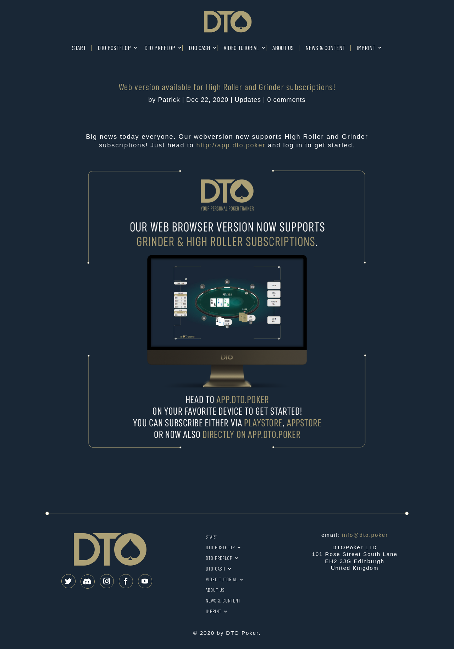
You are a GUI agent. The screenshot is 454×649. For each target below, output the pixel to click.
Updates (248, 99)
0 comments (286, 99)
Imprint (366, 48)
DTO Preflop (159, 48)
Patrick (169, 99)
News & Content (325, 48)
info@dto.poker (365, 535)
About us (283, 48)
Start (79, 48)
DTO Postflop (114, 48)
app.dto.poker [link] (230, 145)
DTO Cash (199, 48)
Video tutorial (241, 48)
